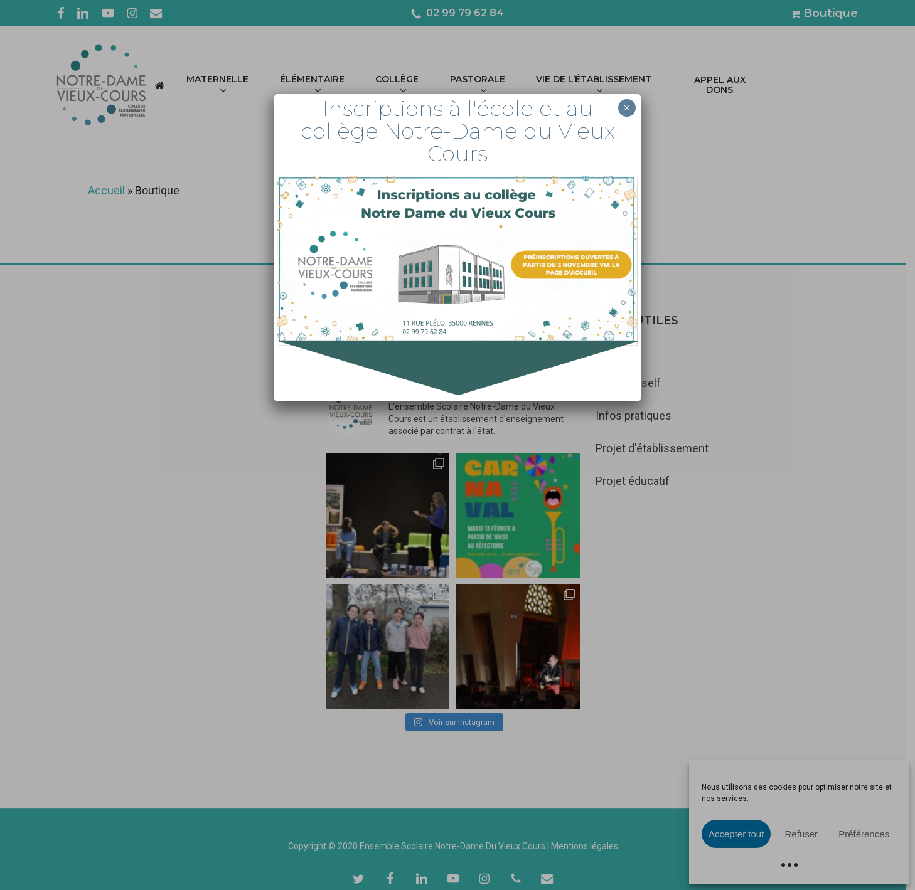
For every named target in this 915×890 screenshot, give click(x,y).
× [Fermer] (626, 108)
